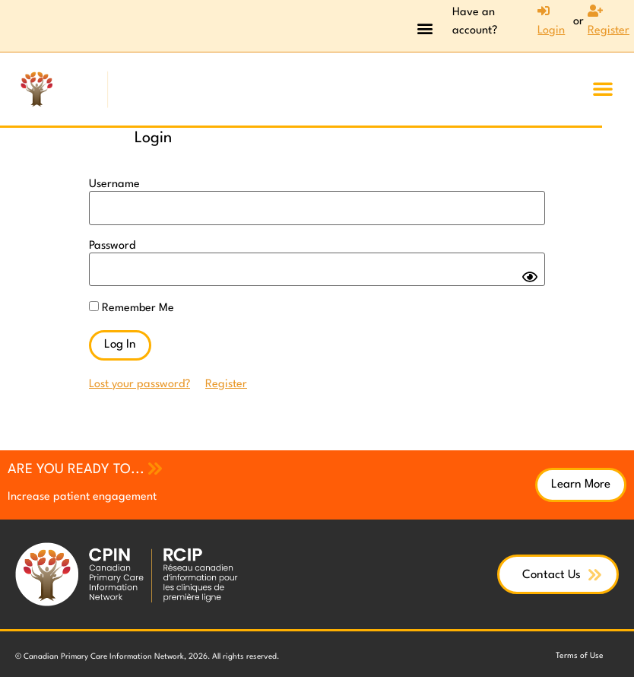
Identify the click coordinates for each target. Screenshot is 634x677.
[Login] (545, 22)
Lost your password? (139, 379)
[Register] (609, 22)
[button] (424, 27)
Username (114, 184)
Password (112, 244)
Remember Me (131, 303)
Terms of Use (581, 652)
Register (226, 379)
